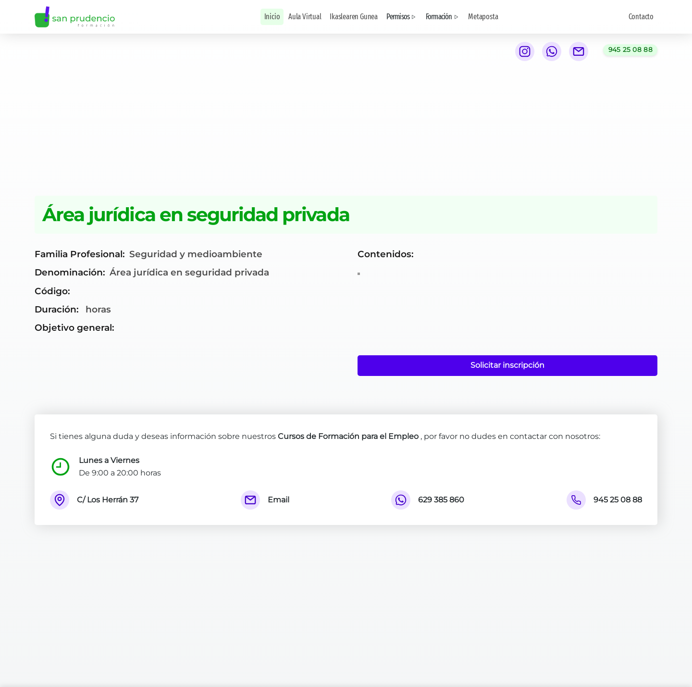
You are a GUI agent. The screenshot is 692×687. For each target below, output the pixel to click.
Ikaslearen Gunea (354, 16)
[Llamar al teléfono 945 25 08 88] (630, 50)
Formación (443, 16)
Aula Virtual (304, 16)
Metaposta (483, 16)
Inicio (272, 16)
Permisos (402, 16)
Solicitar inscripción (507, 365)
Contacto (641, 16)
